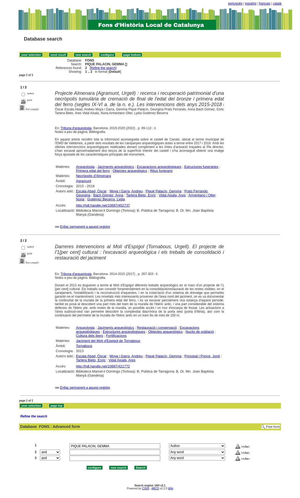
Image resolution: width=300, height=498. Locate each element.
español (250, 3)
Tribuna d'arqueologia (76, 128)
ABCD (155, 488)
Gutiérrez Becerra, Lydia (106, 199)
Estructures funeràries (201, 167)
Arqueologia (85, 167)
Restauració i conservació (157, 328)
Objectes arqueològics (130, 171)
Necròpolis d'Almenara (93, 176)
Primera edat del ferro (93, 171)
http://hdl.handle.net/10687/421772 (103, 366)
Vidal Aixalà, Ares (122, 360)
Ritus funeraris (161, 171)
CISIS (145, 488)
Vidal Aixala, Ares (172, 195)
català (277, 3)
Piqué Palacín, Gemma (164, 191)
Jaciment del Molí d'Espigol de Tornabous (108, 341)
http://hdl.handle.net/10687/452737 (103, 205)
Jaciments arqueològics (115, 167)
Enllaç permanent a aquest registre (85, 227)
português (235, 3)
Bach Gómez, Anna (108, 195)
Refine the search (103, 68)
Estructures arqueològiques (124, 332)
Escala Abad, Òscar (91, 191)
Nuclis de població (199, 332)
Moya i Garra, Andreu (126, 191)
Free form (273, 427)
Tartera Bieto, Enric (141, 195)
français (264, 3)
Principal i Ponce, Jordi (202, 356)
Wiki (170, 488)
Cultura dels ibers (89, 336)
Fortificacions (116, 336)
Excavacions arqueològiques (159, 167)
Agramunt (83, 181)
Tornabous (84, 346)
